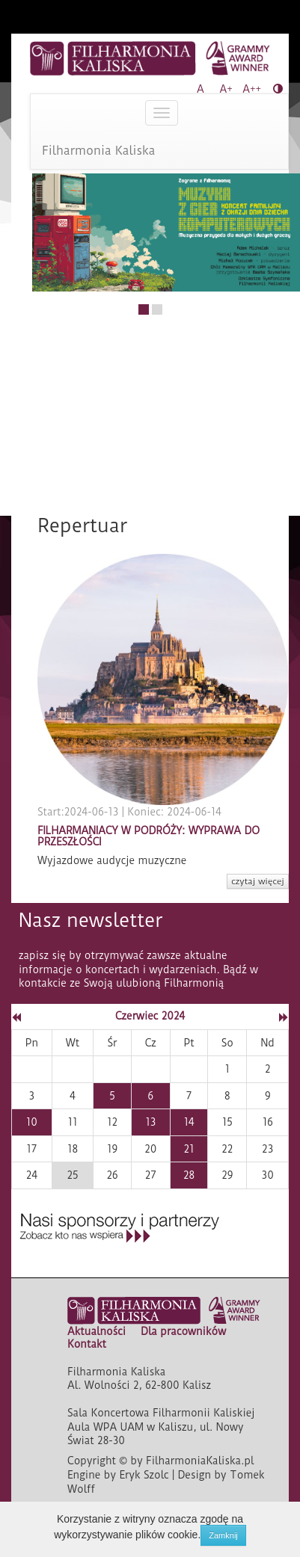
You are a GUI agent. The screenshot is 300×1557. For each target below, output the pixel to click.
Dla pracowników (183, 1331)
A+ (226, 89)
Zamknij (223, 1535)
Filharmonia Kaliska (99, 151)
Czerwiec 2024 (150, 1016)
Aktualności (96, 1331)
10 (31, 1122)
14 (189, 1122)
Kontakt (86, 1344)
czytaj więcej (257, 881)
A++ (251, 89)
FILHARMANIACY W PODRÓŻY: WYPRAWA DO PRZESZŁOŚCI (148, 835)
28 (189, 1175)
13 (150, 1122)
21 (189, 1149)
